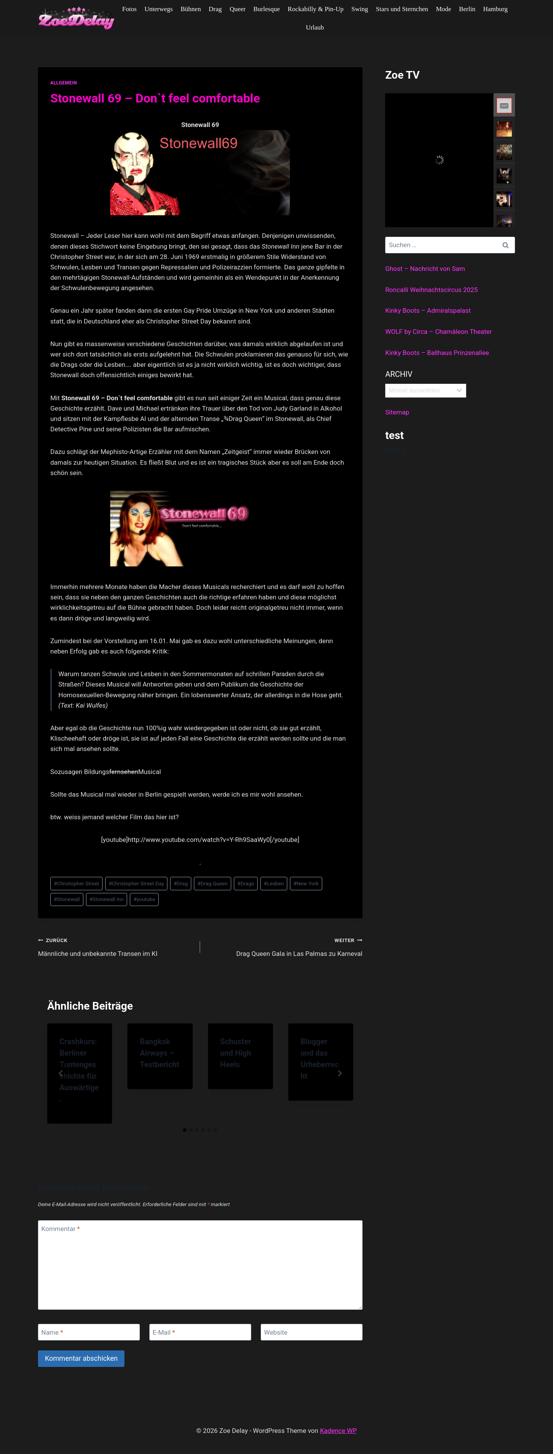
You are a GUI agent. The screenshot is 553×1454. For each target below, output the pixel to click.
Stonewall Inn (106, 899)
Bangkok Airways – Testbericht (159, 1053)
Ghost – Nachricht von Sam (425, 268)
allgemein (63, 83)
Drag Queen (212, 883)
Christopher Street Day (136, 883)
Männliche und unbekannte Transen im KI (116, 946)
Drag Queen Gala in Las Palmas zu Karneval (284, 946)
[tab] (185, 1130)
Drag (215, 9)
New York (306, 883)
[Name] (89, 1332)
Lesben (274, 883)
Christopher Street (76, 883)
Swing (359, 9)
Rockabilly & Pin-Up (315, 9)
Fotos (129, 9)
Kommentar (60, 1229)
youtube (144, 899)
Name (52, 1332)
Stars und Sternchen (402, 9)
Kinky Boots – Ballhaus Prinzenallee (437, 352)
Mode (443, 9)
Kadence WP (338, 1430)
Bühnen (190, 9)
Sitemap (397, 412)
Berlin (467, 9)
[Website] (312, 1332)
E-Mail (164, 1332)
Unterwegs (158, 9)
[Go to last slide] (61, 1073)
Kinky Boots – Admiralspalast (428, 310)
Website (276, 1332)
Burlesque (266, 9)
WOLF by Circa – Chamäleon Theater (438, 331)
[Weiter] (339, 1073)
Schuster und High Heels (235, 1053)
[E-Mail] (200, 1332)
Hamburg (495, 9)
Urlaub (315, 27)
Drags (245, 883)
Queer (238, 9)
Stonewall (66, 899)
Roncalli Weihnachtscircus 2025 (431, 290)
